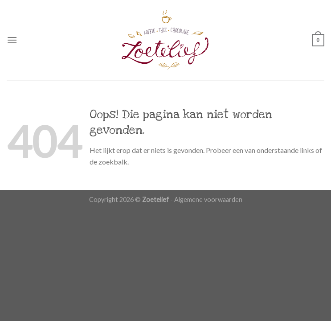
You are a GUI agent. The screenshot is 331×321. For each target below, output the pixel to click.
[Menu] (12, 40)
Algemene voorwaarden (208, 199)
